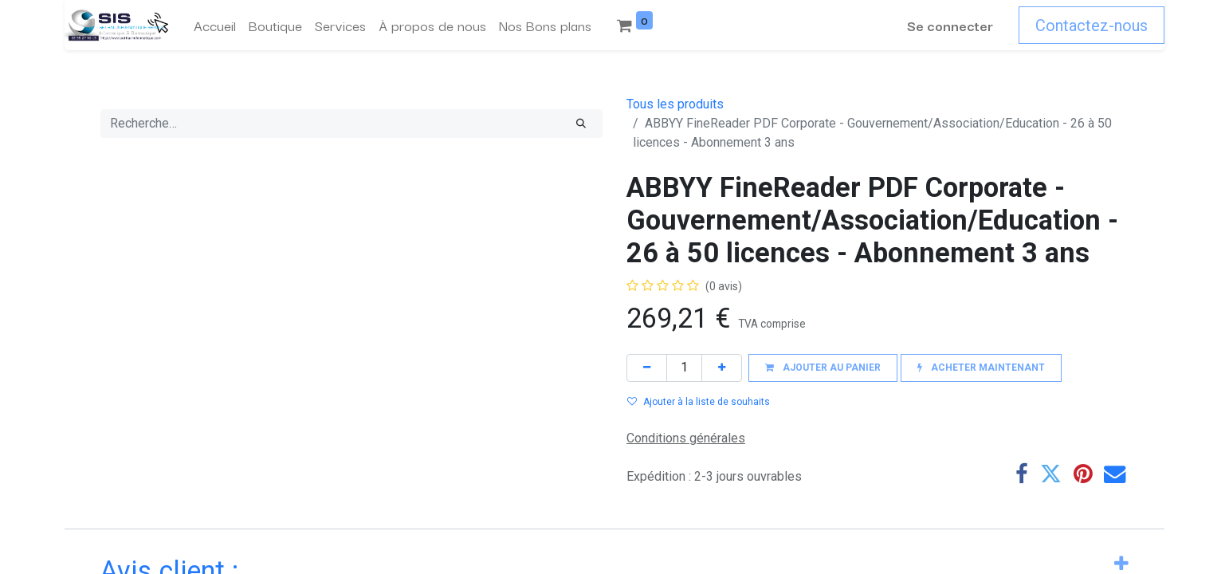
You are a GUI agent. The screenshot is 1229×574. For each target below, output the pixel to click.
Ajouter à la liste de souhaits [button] (698, 401)
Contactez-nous (1091, 25)
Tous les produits (675, 104)
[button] (822, 368)
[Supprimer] (646, 368)
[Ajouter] (721, 368)
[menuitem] (214, 25)
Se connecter (950, 25)
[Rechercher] (581, 123)
